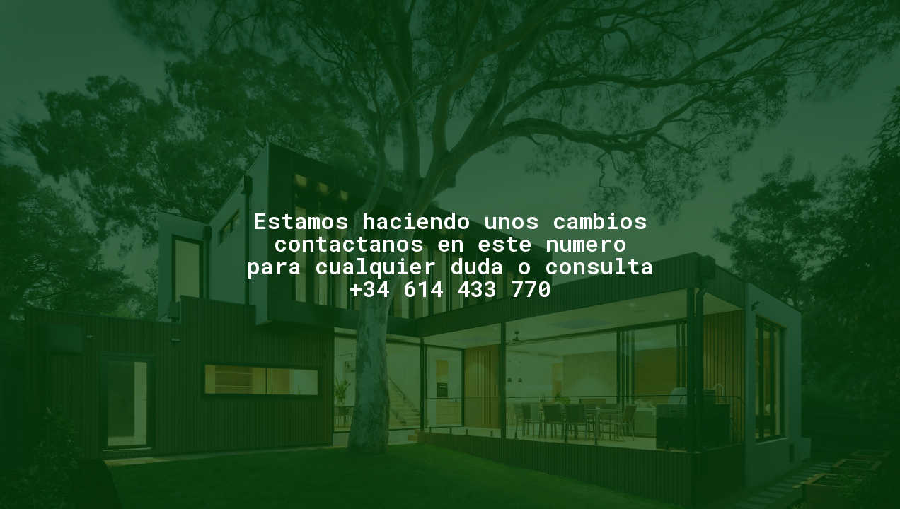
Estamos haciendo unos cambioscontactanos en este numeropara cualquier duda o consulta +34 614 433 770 (450, 254)
